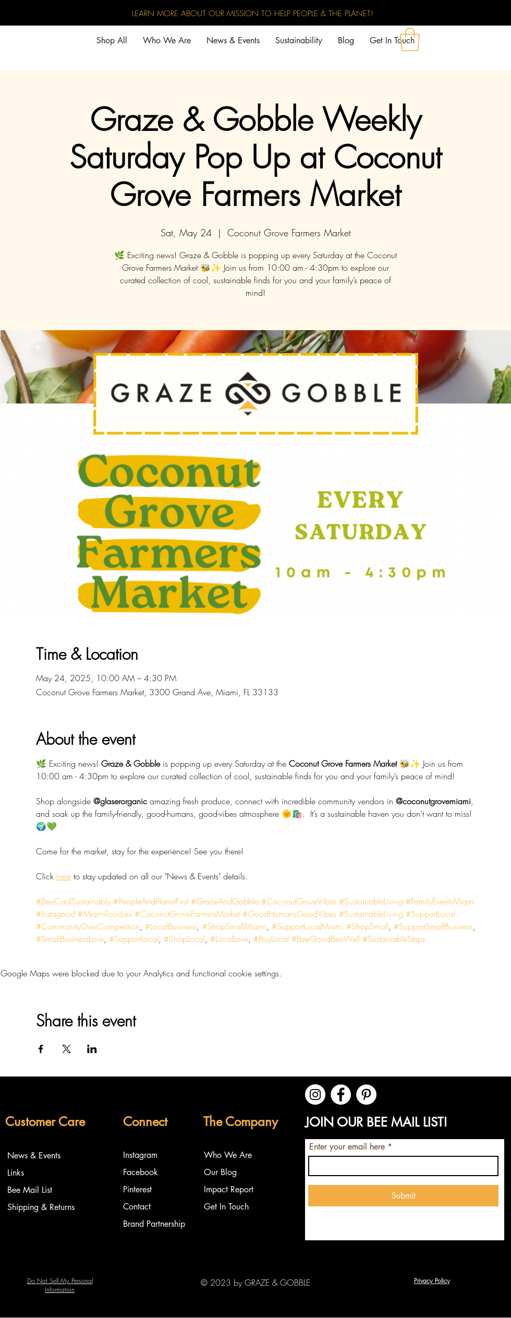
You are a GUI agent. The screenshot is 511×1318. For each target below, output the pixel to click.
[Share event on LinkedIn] (92, 1049)
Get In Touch (226, 1206)
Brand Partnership (154, 1223)
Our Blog (220, 1172)
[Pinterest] (366, 1094)
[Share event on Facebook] (41, 1049)
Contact (137, 1206)
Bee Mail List (29, 1189)
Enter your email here (347, 1147)
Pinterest (137, 1189)
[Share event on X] (66, 1049)
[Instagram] (315, 1094)
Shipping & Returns (41, 1207)
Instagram (141, 1155)
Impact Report (228, 1189)
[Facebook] (341, 1094)
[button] (410, 39)
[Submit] (403, 1195)
